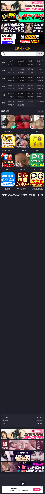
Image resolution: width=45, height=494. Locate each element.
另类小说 (21, 97)
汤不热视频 (40, 101)
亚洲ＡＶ (11, 69)
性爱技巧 (40, 97)
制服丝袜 (11, 81)
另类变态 (40, 81)
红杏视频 (11, 105)
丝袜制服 (21, 72)
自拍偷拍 (21, 69)
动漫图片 (40, 85)
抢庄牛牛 (40, 64)
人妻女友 (30, 93)
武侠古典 (40, 93)
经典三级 (21, 81)
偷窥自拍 (11, 85)
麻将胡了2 (11, 64)
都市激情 (11, 93)
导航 (3, 103)
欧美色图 (30, 85)
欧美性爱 (40, 77)
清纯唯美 (21, 89)
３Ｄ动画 (40, 69)
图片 (3, 87)
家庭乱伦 (21, 93)
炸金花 (21, 64)
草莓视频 (30, 101)
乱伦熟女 (30, 81)
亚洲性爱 (11, 77)
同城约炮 (11, 101)
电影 (3, 79)
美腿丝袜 (11, 89)
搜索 (40, 54)
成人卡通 (30, 77)
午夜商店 (21, 101)
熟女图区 (30, 89)
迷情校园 (11, 97)
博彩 (3, 62)
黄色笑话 (30, 97)
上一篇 (6, 420)
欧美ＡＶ (30, 69)
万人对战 (30, 61)
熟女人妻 (11, 72)
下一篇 (38, 420)
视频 (3, 70)
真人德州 (21, 61)
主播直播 (30, 72)
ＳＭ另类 (40, 72)
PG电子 (11, 61)
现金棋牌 (30, 64)
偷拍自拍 (21, 77)
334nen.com (22, 48)
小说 (3, 95)
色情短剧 (21, 105)
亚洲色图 (21, 85)
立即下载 (37, 489)
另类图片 (40, 89)
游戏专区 (40, 61)
